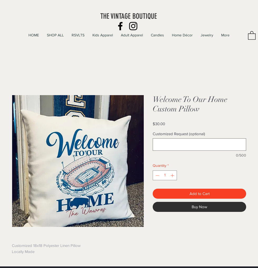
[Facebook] (120, 26)
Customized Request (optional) (179, 133)
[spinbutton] (165, 175)
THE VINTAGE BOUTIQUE (128, 16)
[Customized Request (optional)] (199, 144)
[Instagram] (133, 26)
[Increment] (173, 175)
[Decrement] (156, 175)
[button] (252, 35)
